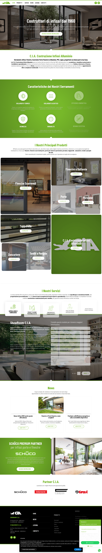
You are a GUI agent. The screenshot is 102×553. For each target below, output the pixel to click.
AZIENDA (37, 3)
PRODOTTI (19, 3)
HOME (13, 3)
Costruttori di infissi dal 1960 (51, 22)
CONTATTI (43, 3)
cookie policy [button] (38, 542)
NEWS (31, 3)
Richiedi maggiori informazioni (50, 35)
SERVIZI (27, 3)
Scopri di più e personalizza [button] (29, 549)
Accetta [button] (78, 549)
